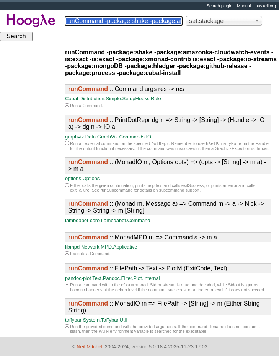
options (73, 178)
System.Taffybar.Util (105, 320)
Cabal (71, 98)
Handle (262, 144)
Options (91, 178)
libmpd (72, 247)
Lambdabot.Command (125, 220)
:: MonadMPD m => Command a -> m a (142, 237)
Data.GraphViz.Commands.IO (118, 137)
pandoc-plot (78, 278)
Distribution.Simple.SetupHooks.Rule (120, 98)
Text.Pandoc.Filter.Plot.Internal (126, 278)
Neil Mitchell (90, 346)
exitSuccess (192, 185)
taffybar (73, 320)
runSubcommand (117, 190)
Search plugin (220, 6)
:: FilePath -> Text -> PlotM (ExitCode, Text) (147, 268)
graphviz (74, 137)
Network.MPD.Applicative (109, 247)
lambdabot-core (82, 220)
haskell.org (265, 6)
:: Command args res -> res (126, 89)
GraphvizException (232, 149)
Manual (244, 6)
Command (92, 105)
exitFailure (80, 190)
